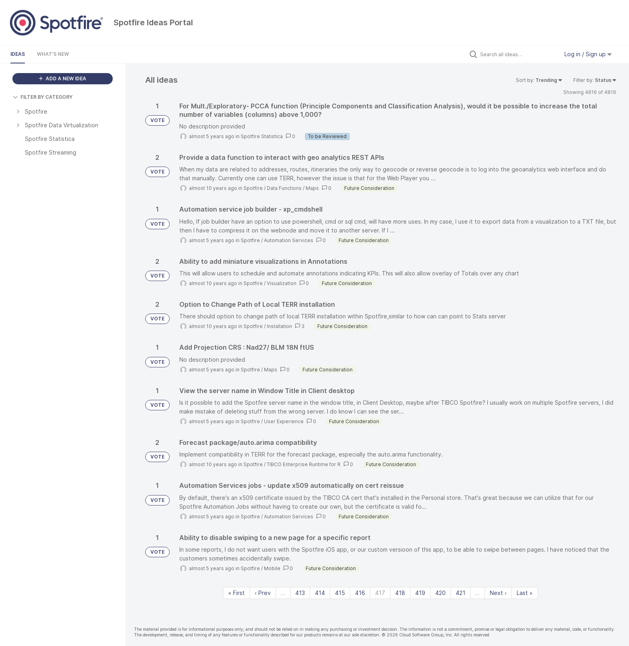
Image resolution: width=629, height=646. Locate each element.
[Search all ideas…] (517, 54)
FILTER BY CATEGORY (43, 97)
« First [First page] (236, 592)
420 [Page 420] (440, 592)
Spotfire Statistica (262, 136)
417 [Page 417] (380, 592)
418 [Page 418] (400, 592)
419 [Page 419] (420, 592)
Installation (279, 326)
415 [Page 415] (340, 592)
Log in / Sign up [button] (588, 54)
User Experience (284, 421)
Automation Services (288, 240)
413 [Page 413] (300, 592)
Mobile (272, 568)
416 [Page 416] (360, 592)
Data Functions (284, 188)
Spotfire (253, 188)
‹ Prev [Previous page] (263, 592)
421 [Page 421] (460, 592)
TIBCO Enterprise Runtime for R (304, 464)
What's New (53, 54)
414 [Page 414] (320, 592)
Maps (312, 188)
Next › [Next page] (498, 592)
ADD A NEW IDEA (62, 78)
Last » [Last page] (525, 592)
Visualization (281, 283)
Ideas (17, 54)
